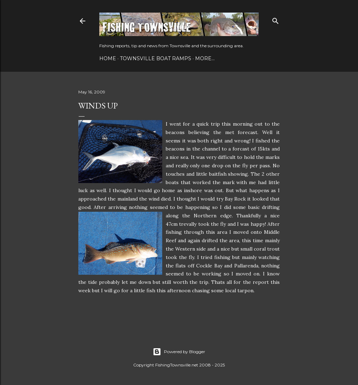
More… (205, 58)
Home (107, 58)
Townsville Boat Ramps (155, 58)
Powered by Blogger (179, 352)
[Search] (275, 19)
